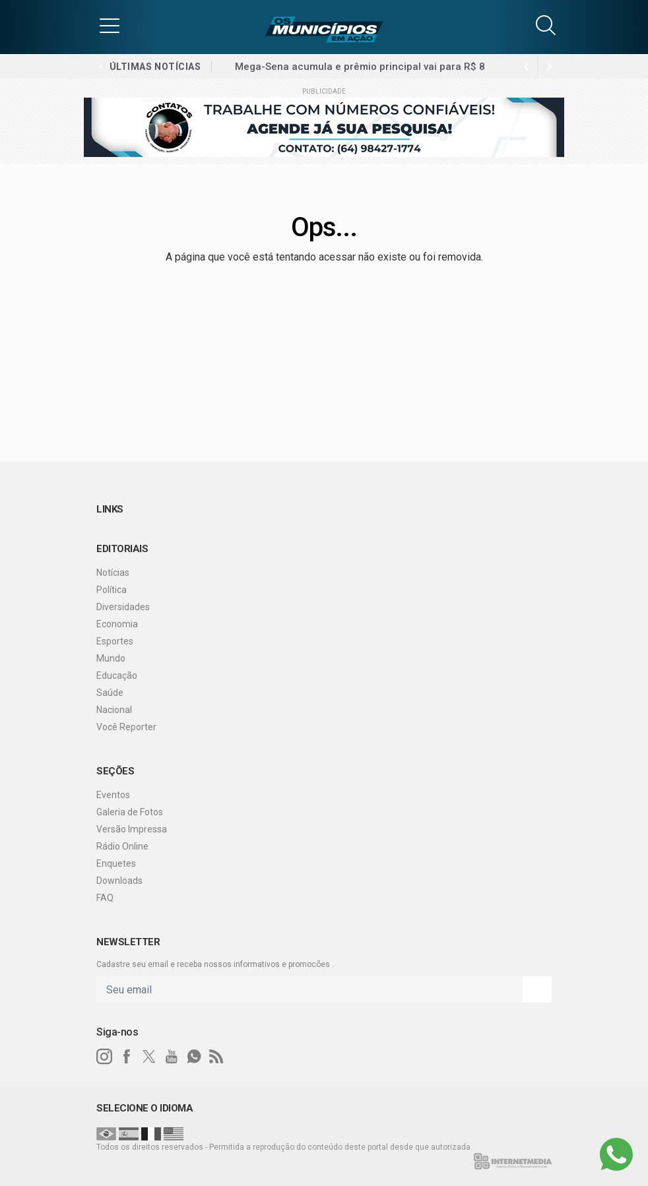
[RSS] (216, 1057)
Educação (116, 675)
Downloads (119, 880)
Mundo (110, 658)
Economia (117, 624)
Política (111, 589)
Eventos (113, 795)
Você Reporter (126, 727)
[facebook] (127, 1057)
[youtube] (171, 1057)
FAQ (104, 897)
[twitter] (149, 1057)
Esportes (114, 641)
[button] (109, 25)
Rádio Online (122, 846)
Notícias (112, 572)
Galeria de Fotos (129, 812)
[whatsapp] (194, 1057)
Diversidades (123, 607)
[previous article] (550, 66)
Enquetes (116, 863)
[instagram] (104, 1057)
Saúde (109, 692)
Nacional (114, 709)
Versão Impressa (131, 829)
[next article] (526, 66)
